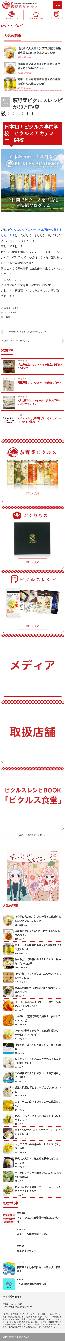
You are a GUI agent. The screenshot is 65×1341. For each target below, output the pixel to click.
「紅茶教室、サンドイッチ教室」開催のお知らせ (40, 366)
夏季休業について (26, 1250)
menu (57, 5)
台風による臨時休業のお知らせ (34, 1234)
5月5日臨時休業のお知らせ (31, 1284)
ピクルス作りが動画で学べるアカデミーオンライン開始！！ (40, 420)
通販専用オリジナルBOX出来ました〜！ (40, 382)
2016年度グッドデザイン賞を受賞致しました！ (26, 332)
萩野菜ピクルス (11, 308)
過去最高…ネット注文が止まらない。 (17, 341)
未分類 (7, 317)
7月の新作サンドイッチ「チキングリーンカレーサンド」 (39, 402)
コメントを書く (11, 312)
